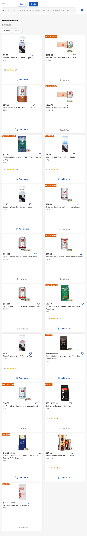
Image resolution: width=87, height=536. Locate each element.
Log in (33, 4)
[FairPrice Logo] (11, 4)
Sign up (23, 4)
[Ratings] (10, 70)
